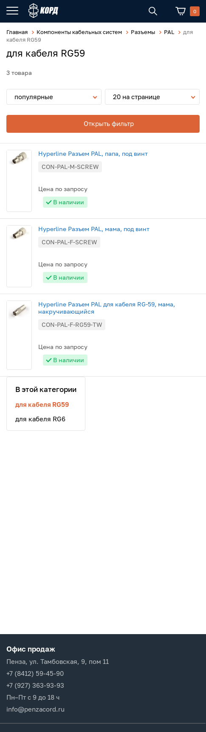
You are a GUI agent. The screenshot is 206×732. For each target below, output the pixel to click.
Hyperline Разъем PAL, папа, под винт (93, 153)
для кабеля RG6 (40, 419)
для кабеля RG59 (42, 404)
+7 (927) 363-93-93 (35, 685)
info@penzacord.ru (35, 709)
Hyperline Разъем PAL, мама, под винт (94, 228)
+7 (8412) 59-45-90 (35, 673)
